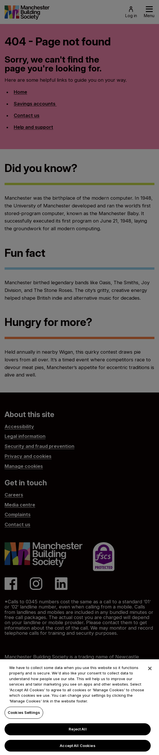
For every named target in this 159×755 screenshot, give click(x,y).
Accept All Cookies (77, 748)
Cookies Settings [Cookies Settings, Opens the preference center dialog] (24, 715)
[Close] (150, 671)
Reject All (77, 732)
